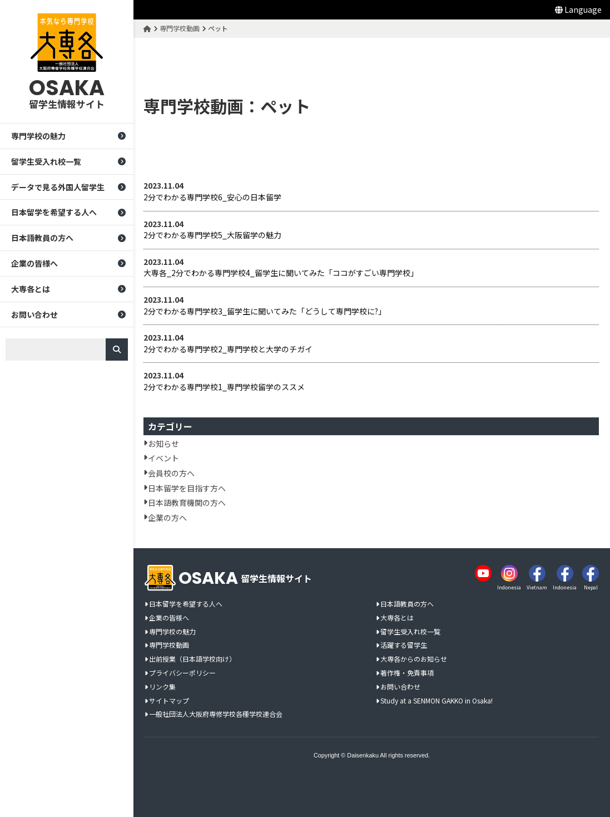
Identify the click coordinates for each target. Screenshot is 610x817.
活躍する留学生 (403, 645)
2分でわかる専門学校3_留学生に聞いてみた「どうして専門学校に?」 (266, 311)
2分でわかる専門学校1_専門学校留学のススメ (225, 387)
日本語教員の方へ (42, 238)
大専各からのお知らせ (413, 659)
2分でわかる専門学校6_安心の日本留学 (213, 197)
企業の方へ (168, 517)
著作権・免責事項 (407, 673)
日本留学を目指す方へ (188, 488)
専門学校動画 (169, 645)
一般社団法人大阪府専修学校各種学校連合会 (215, 714)
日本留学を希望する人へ (54, 212)
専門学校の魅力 (38, 135)
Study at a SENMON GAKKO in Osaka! (436, 701)
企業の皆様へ (34, 263)
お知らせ (164, 443)
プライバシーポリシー (182, 673)
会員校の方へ (172, 473)
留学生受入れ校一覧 (46, 161)
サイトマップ (169, 701)
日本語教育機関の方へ (188, 502)
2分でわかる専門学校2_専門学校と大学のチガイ (229, 349)
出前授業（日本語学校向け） (192, 659)
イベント (164, 458)
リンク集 (162, 687)
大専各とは (30, 288)
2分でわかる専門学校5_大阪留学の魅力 (213, 235)
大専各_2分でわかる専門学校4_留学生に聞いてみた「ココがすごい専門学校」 (282, 273)
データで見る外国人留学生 (58, 187)
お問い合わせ (34, 314)
